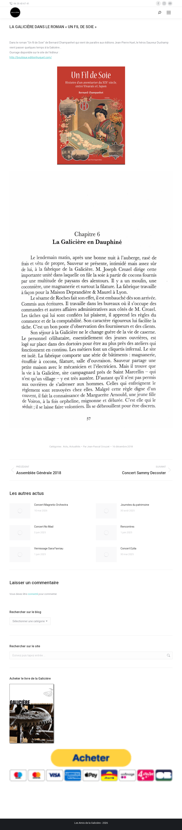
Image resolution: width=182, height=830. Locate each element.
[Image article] (19, 510)
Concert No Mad (43, 526)
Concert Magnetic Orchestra (51, 504)
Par (96, 446)
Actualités (74, 446)
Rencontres (127, 526)
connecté (33, 594)
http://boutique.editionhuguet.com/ (30, 57)
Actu (65, 446)
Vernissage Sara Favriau (48, 548)
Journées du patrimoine (135, 504)
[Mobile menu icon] (169, 12)
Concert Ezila (128, 548)
